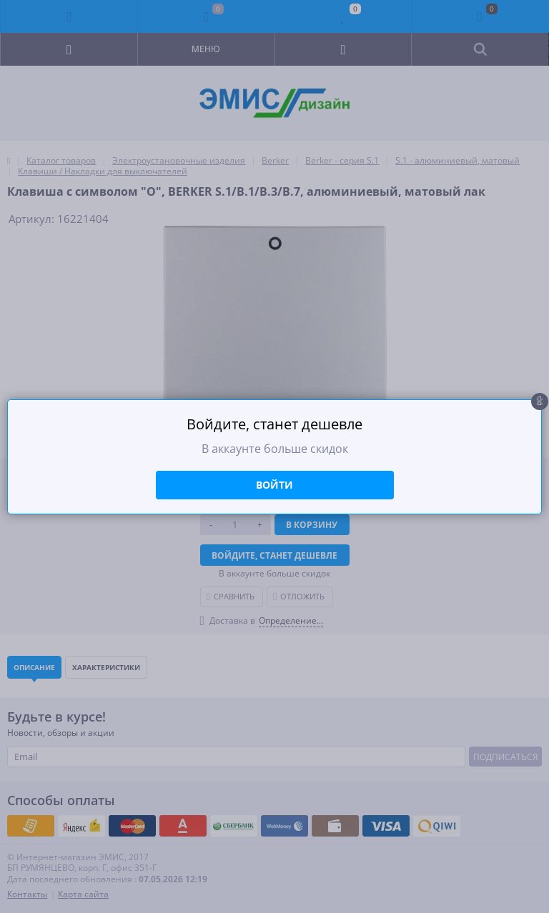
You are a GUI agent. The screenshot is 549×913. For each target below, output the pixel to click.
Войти (274, 485)
